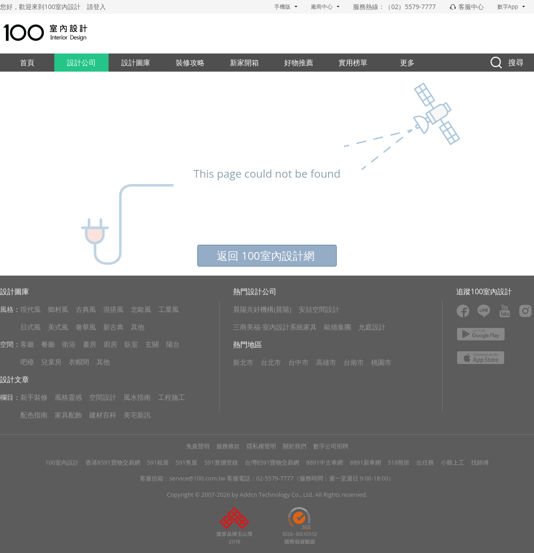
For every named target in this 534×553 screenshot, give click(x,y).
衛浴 (69, 344)
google (480, 334)
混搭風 (113, 309)
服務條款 (228, 446)
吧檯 (27, 361)
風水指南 (137, 397)
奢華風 (86, 326)
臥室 (131, 344)
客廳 (27, 344)
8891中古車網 (324, 462)
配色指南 (34, 414)
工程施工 (171, 397)
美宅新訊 (137, 414)
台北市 (271, 362)
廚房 (110, 344)
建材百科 (102, 414)
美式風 (58, 326)
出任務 (425, 462)
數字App (511, 6)
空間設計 (102, 397)
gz (300, 525)
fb (463, 311)
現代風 (30, 309)
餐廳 (48, 344)
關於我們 (294, 446)
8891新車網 (365, 462)
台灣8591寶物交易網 (272, 462)
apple (480, 357)
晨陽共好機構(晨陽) (262, 309)
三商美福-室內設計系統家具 (275, 326)
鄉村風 (58, 309)
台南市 (353, 362)
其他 (137, 326)
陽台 (173, 344)
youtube (504, 311)
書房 (89, 344)
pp (234, 525)
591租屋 (158, 462)
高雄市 (326, 362)
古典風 (86, 309)
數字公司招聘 (330, 446)
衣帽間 (79, 361)
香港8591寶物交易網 (113, 462)
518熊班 (399, 462)
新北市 (243, 362)
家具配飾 (68, 414)
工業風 (168, 309)
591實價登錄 (221, 462)
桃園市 (381, 362)
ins (525, 311)
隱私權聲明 (261, 446)
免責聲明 (198, 446)
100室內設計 (62, 462)
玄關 (152, 344)
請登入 (96, 6)
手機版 (285, 6)
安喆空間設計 (319, 309)
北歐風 (141, 309)
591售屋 (186, 462)
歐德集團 (337, 326)
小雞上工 (452, 462)
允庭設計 (372, 326)
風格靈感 (68, 397)
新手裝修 (34, 397)
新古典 (113, 326)
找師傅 (480, 462)
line (484, 311)
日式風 (30, 326)
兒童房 (51, 361)
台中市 (298, 362)
